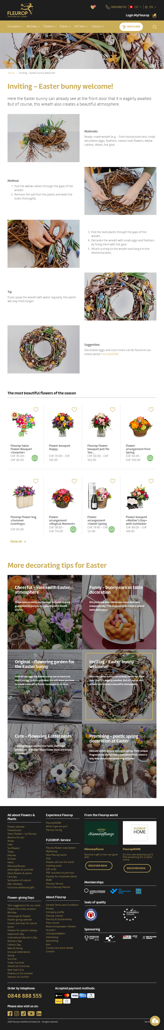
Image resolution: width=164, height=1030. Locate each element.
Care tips (12, 876)
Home (11, 72)
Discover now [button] (97, 865)
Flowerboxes (14, 829)
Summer (12, 958)
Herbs (11, 862)
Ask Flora (133, 26)
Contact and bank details (59, 947)
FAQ (48, 858)
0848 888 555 (25, 995)
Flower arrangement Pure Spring (138, 448)
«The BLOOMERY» (56, 933)
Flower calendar (16, 826)
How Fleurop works (56, 854)
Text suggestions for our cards (24, 904)
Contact (50, 951)
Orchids (12, 858)
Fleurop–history (54, 915)
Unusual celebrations (19, 951)
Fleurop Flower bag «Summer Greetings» (24, 520)
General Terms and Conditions (62, 904)
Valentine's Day (16, 933)
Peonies (12, 854)
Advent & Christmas (19, 965)
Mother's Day (15, 940)
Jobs (48, 944)
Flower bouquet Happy (60, 447)
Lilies (10, 844)
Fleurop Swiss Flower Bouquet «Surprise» (21, 448)
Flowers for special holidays (22, 929)
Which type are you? (57, 825)
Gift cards (51, 868)
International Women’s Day (22, 937)
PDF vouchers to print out (60, 872)
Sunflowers (14, 847)
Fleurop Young (54, 829)
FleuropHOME (110, 354)
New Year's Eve (16, 969)
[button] (15, 26)
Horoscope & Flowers (19, 915)
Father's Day (14, 944)
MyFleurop (51, 850)
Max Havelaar (15, 883)
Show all (16, 541)
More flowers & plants (20, 872)
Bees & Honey (15, 947)
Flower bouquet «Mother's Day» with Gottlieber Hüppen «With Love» (137, 523)
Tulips (11, 851)
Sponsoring (52, 940)
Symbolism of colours (19, 880)
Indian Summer (16, 962)
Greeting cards (54, 865)
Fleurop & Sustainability (59, 918)
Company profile (55, 911)
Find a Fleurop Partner (58, 886)
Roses (11, 840)
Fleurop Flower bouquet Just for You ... (99, 448)
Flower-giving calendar (20, 919)
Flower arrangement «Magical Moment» (62, 520)
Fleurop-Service (54, 883)
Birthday (12, 912)
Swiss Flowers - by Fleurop (22, 833)
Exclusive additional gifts (21, 887)
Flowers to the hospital (20, 972)
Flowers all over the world (60, 861)
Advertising (52, 936)
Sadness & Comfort (18, 976)
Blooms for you (16, 837)
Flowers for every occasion (22, 908)
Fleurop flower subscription (61, 847)
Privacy (49, 908)
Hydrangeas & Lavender (20, 869)
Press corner (52, 922)
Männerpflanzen (16, 865)
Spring (11, 955)
